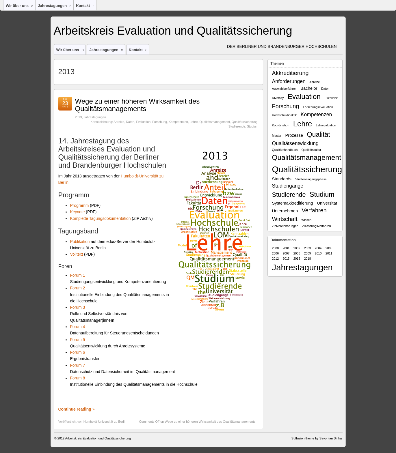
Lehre (194, 121)
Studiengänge (288, 186)
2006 (275, 253)
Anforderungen (289, 81)
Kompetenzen (178, 121)
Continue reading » (76, 409)
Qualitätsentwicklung (295, 143)
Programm (79, 205)
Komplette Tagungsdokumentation (100, 218)
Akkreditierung (290, 73)
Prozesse (294, 135)
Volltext (76, 254)
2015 (296, 258)
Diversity (278, 98)
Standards (281, 179)
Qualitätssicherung (244, 121)
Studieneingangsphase (310, 179)
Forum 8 (77, 378)
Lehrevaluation (326, 125)
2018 (307, 258)
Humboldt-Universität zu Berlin (105, 421)
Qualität (318, 134)
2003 (307, 248)
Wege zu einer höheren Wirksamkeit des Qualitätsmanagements (137, 105)
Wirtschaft (285, 219)
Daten (130, 121)
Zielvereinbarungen (285, 226)
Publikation (80, 241)
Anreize (119, 121)
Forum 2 (77, 288)
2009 (307, 253)
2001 (286, 248)
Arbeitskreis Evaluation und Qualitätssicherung (173, 30)
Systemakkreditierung (292, 203)
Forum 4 (77, 326)
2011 (329, 253)
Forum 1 (77, 275)
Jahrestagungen (55, 6)
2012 (275, 258)
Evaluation (143, 121)
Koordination (280, 125)
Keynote (77, 211)
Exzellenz (331, 98)
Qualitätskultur (311, 149)
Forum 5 (77, 339)
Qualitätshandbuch (285, 149)
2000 (275, 248)
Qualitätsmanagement (214, 121)
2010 (318, 253)
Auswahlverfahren (284, 88)
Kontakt (85, 6)
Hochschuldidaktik (284, 115)
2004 (318, 248)
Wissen (306, 220)
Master (277, 135)
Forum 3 (77, 307)
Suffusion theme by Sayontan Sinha (316, 438)
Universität (327, 203)
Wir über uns (20, 6)
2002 (296, 248)
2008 (296, 253)
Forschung (159, 121)
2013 (78, 117)
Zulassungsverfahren (316, 226)
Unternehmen (285, 211)
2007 (286, 253)
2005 (329, 248)
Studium (253, 126)
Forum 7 (77, 365)
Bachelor (308, 88)
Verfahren (314, 210)
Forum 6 (77, 352)
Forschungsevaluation (318, 107)
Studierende (236, 126)
